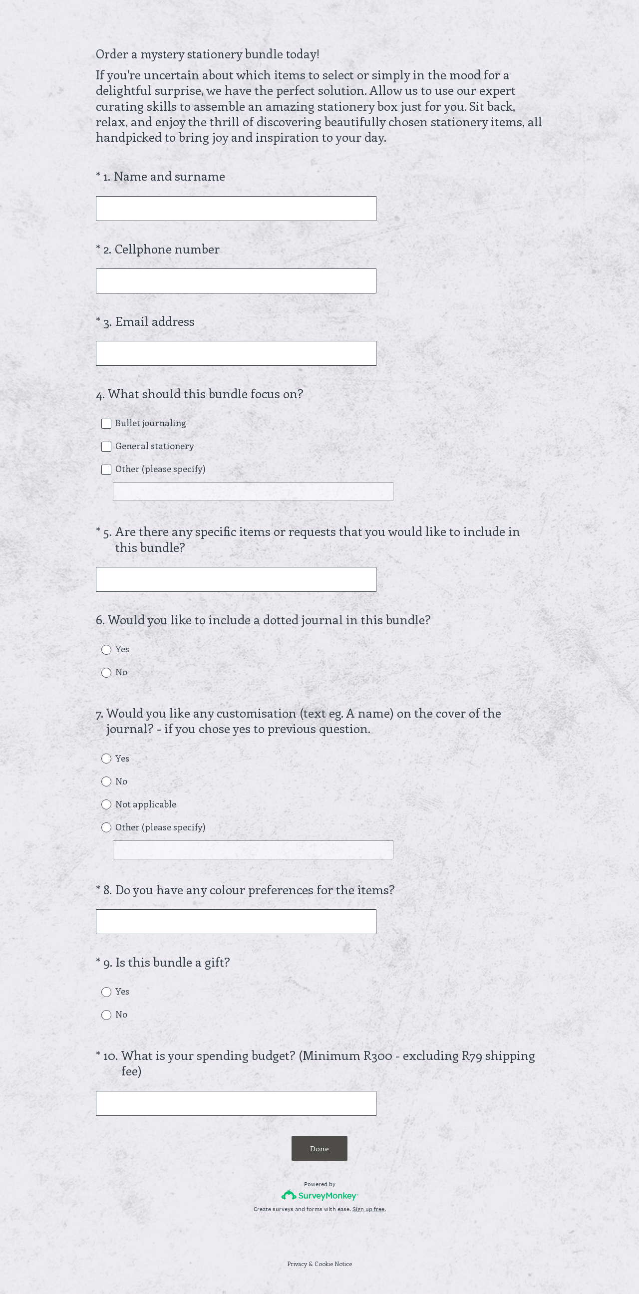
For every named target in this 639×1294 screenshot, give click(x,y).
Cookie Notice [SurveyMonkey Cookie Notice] (333, 1264)
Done (319, 1148)
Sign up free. (369, 1209)
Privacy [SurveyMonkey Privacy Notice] (297, 1264)
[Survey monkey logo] (319, 1195)
